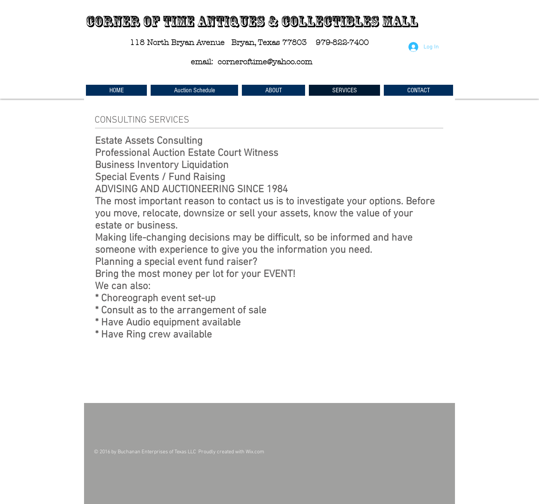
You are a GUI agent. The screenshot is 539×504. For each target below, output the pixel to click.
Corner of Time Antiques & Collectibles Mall (252, 21)
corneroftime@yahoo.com (265, 62)
